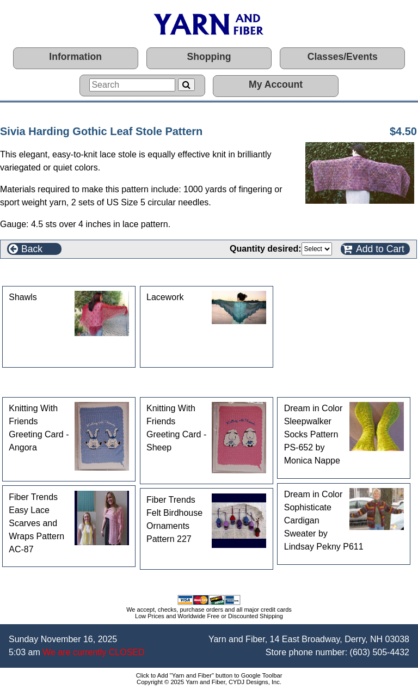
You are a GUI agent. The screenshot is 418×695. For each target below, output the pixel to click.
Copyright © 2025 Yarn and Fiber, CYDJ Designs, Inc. (209, 682)
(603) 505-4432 (379, 652)
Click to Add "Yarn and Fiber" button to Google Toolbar (209, 675)
